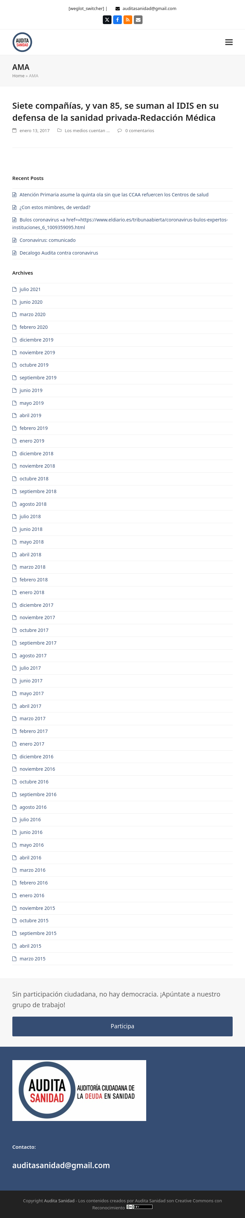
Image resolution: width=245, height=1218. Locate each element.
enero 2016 (32, 895)
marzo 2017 (32, 718)
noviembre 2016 (37, 769)
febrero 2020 (34, 327)
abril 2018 (30, 554)
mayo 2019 (32, 403)
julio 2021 (30, 289)
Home (18, 76)
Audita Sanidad (59, 1201)
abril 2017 (30, 706)
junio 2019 (31, 390)
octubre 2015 (34, 920)
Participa (123, 1026)
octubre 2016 (34, 781)
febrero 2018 (34, 579)
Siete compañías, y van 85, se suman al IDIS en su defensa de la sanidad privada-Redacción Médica (115, 111)
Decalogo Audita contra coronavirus (59, 253)
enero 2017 (32, 744)
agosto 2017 (33, 655)
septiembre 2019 (38, 377)
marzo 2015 (32, 958)
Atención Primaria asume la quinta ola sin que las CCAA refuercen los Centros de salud (114, 194)
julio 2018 (30, 516)
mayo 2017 (32, 693)
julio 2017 (30, 668)
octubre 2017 (34, 630)
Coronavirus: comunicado (48, 240)
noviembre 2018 (37, 466)
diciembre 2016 (36, 756)
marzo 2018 (32, 567)
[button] (229, 42)
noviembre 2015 (37, 908)
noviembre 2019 (37, 352)
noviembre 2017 (37, 617)
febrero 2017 (34, 731)
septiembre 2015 (38, 933)
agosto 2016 (33, 807)
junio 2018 (31, 529)
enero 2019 (32, 441)
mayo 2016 (32, 845)
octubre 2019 (34, 365)
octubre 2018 (34, 478)
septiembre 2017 (38, 643)
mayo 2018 (32, 542)
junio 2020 (31, 302)
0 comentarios (139, 130)
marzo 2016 (32, 870)
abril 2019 (30, 415)
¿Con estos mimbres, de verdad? (55, 207)
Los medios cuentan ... (87, 130)
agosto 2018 (33, 504)
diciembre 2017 (36, 605)
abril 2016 (30, 857)
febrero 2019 (34, 428)
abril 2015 (30, 946)
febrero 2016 (34, 882)
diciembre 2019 (36, 340)
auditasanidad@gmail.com (149, 8)
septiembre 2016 (38, 794)
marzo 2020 (32, 314)
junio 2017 (31, 680)
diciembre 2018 (36, 453)
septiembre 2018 (38, 491)
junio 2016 (31, 832)
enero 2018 (32, 592)
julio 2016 (30, 819)
